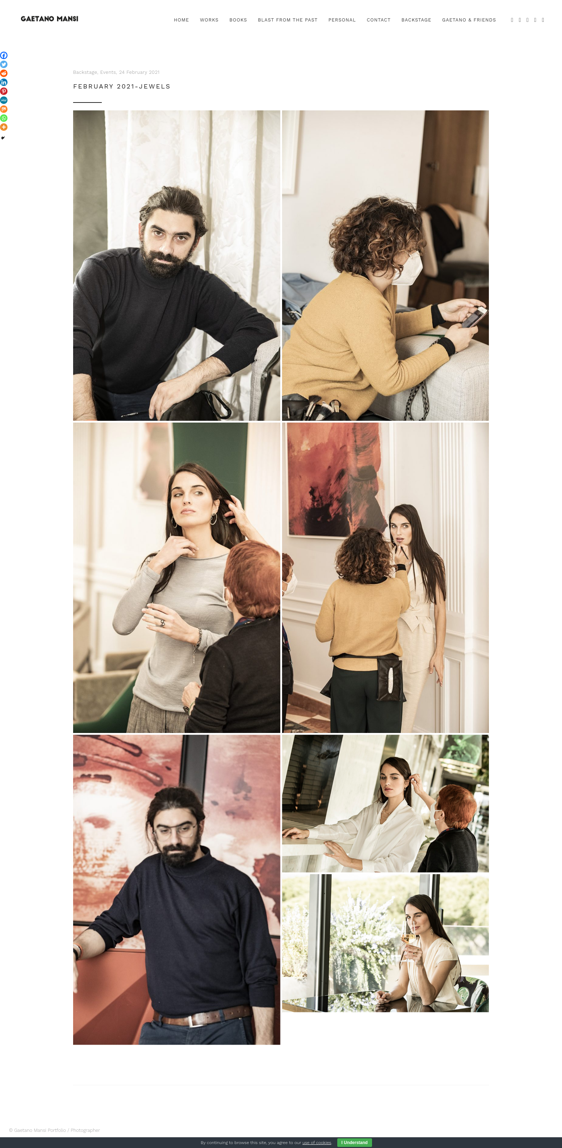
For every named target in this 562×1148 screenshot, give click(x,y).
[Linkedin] (4, 82)
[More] (4, 127)
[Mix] (4, 109)
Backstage (85, 72)
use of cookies (317, 1142)
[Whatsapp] (4, 118)
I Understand (355, 1142)
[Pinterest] (4, 91)
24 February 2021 (139, 72)
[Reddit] (4, 73)
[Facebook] (4, 55)
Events (108, 72)
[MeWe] (4, 100)
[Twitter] (4, 64)
